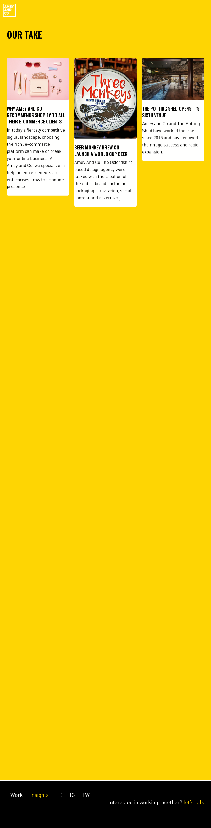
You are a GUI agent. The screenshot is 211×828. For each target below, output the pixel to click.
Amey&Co (9, 10)
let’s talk (194, 802)
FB (59, 795)
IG (72, 795)
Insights (39, 795)
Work (16, 795)
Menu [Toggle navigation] (197, 10)
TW (86, 795)
